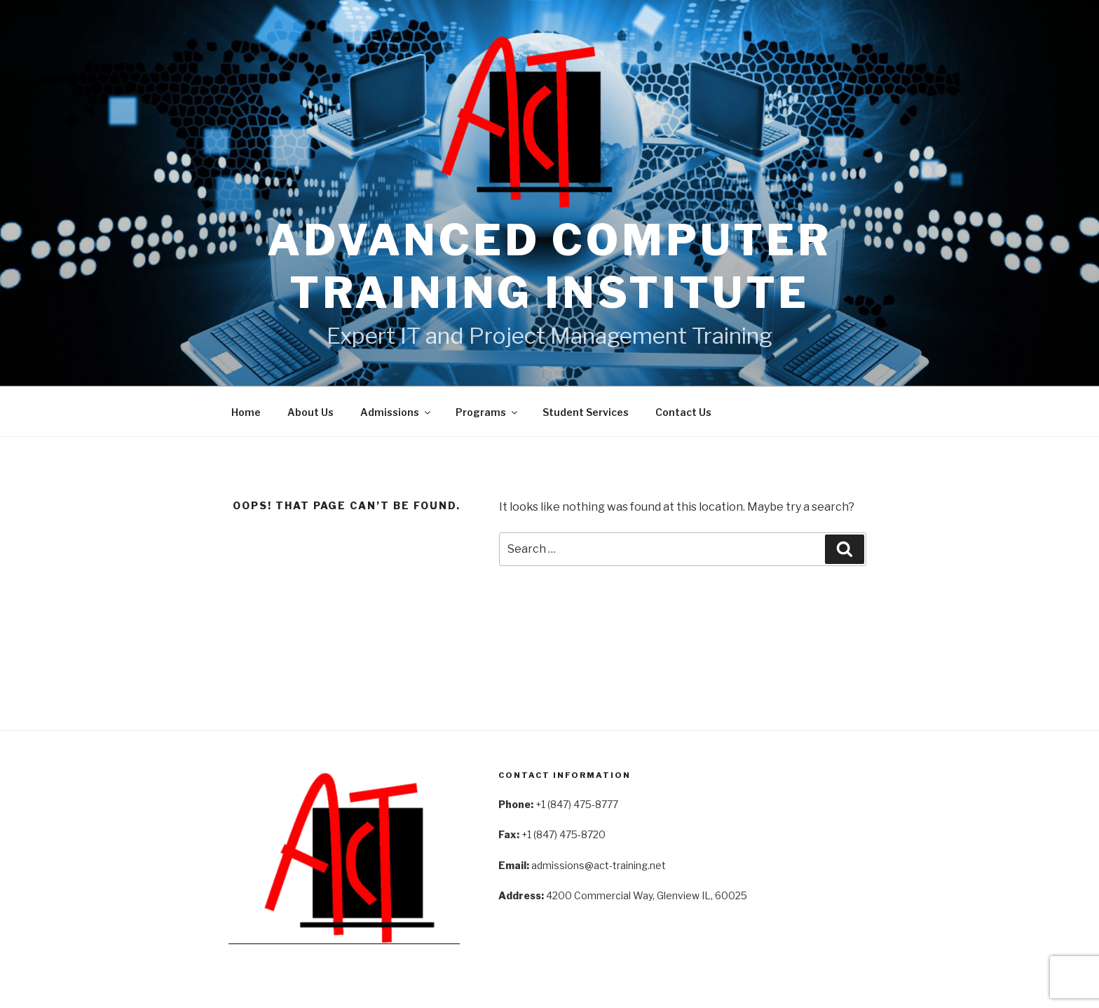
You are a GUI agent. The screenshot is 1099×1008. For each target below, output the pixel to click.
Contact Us (683, 412)
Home (246, 412)
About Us (310, 412)
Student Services (585, 412)
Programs (487, 412)
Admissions (396, 412)
